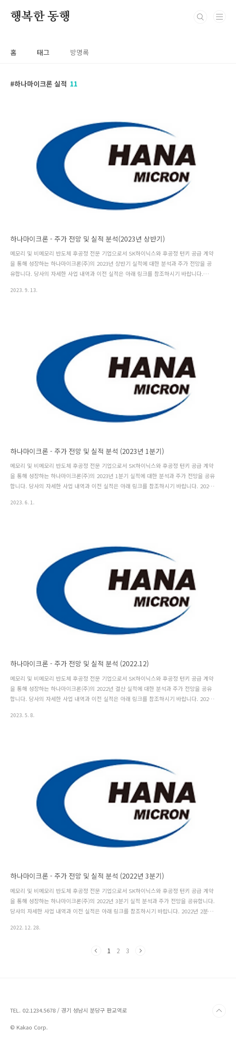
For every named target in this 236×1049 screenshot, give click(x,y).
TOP (219, 1011)
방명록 (79, 52)
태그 (43, 52)
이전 (96, 951)
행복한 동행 (40, 17)
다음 (140, 951)
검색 (200, 17)
